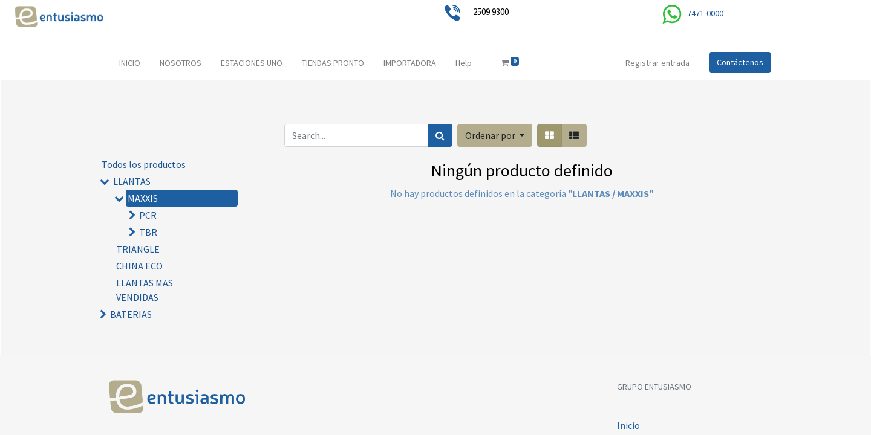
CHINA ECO (139, 266)
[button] (494, 135)
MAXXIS (143, 198)
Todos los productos (144, 164)
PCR (148, 215)
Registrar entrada (657, 62)
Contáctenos (740, 62)
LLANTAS (132, 181)
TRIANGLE (138, 249)
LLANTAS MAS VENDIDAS (144, 290)
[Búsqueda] (440, 135)
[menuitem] (129, 63)
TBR (148, 232)
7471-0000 (705, 13)
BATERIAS (131, 314)
